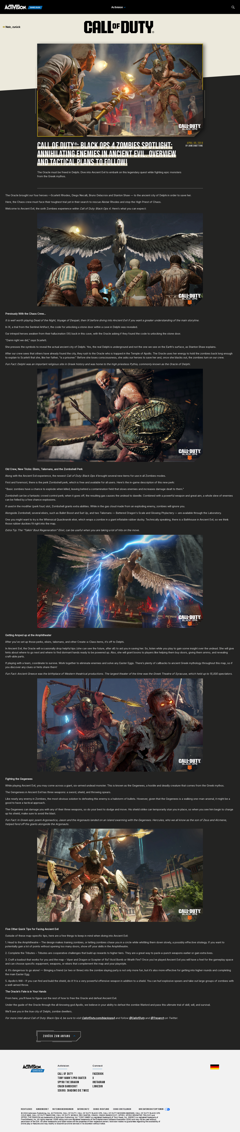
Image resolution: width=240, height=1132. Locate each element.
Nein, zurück (11, 27)
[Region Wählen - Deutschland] (214, 1066)
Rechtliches (26, 1109)
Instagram (99, 1082)
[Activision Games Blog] (23, 7)
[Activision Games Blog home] (34, 1068)
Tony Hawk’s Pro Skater (72, 1078)
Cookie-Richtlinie (101, 1109)
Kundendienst (42, 1109)
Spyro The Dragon (68, 1082)
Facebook (98, 1074)
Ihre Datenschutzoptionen (151, 1109)
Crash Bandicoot (67, 1086)
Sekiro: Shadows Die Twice (73, 1090)
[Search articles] (233, 7)
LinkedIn (98, 1086)
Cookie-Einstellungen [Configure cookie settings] (122, 1109)
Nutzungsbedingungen (63, 1109)
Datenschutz (83, 1109)
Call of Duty (65, 1074)
